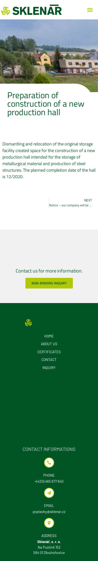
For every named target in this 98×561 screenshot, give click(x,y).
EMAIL (49, 505)
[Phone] (49, 462)
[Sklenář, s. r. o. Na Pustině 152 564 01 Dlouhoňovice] (49, 408)
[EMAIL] (49, 493)
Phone (49, 475)
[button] (90, 9)
